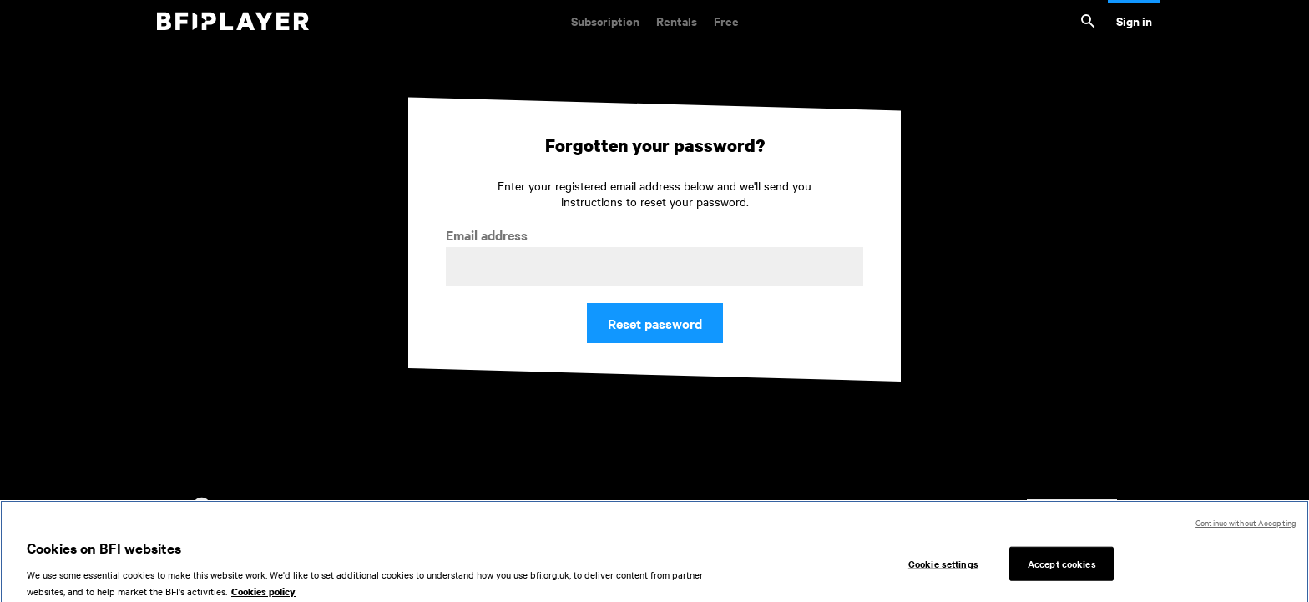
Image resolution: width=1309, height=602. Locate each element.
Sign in (1134, 20)
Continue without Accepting (1245, 526)
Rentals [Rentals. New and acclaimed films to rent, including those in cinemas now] (676, 20)
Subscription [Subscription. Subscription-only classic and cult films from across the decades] (605, 20)
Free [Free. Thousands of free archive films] (726, 20)
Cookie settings (943, 567)
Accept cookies (1062, 567)
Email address (487, 235)
